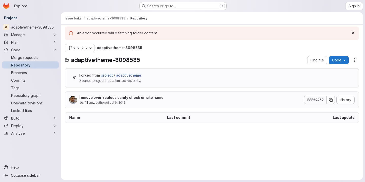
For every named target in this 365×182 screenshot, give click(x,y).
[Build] (30, 118)
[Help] (30, 167)
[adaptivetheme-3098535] (30, 27)
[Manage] (30, 34)
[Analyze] (30, 133)
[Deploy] (30, 125)
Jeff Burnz (87, 102)
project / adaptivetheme (121, 75)
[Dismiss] (353, 33)
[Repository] (30, 65)
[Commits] (30, 80)
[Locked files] (30, 110)
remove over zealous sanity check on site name (121, 97)
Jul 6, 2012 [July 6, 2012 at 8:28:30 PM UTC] (117, 102)
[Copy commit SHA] (331, 100)
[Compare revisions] (30, 102)
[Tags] (30, 87)
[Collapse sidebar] (30, 175)
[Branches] (30, 72)
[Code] (30, 49)
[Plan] (30, 42)
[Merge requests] (30, 57)
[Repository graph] (30, 95)
